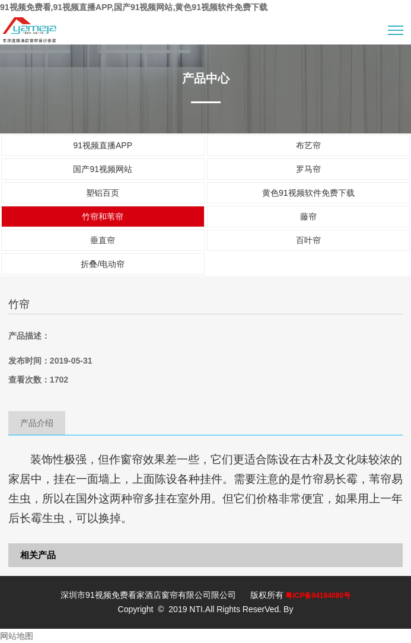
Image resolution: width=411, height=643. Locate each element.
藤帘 (308, 216)
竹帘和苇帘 (102, 216)
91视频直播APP (102, 145)
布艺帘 (308, 145)
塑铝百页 (102, 193)
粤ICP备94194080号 (317, 595)
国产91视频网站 (102, 169)
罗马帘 (308, 169)
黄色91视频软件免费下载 (308, 193)
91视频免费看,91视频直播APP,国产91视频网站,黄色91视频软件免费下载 (133, 7)
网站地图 (16, 636)
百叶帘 (308, 240)
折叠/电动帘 (103, 264)
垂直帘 (102, 240)
